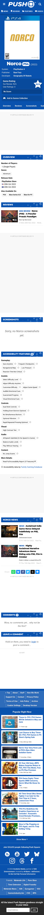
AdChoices (35, 872)
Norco (18, 63)
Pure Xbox (32, 880)
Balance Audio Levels (10, 442)
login (33, 641)
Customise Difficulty (10, 387)
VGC (38, 889)
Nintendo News (10, 889)
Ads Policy (24, 701)
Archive (35, 701)
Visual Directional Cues (11, 399)
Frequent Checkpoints (26, 364)
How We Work (33, 693)
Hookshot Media (19, 869)
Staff (22, 693)
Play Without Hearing (10, 446)
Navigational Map (9, 368)
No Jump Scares (9, 454)
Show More (22, 839)
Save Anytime (8, 364)
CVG (28, 893)
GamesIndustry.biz (16, 893)
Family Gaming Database (31, 467)
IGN (20, 889)
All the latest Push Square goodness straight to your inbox (22, 903)
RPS (34, 893)
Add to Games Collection (15, 98)
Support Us (10, 697)
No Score (7, 91)
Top (7, 693)
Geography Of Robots (22, 76)
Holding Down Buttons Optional (14, 411)
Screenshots (31, 106)
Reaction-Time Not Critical (12, 372)
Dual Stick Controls (10, 407)
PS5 (4, 195)
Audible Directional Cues (11, 391)
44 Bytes (27, 872)
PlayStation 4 (19, 69)
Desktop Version (30, 705)
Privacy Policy (32, 697)
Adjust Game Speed (30, 387)
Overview (7, 106)
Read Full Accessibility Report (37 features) (19, 462)
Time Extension (14, 885)
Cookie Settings (14, 705)
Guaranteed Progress (11, 395)
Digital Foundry (30, 885)
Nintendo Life (19, 880)
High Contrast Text (10, 430)
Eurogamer (29, 889)
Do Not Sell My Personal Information (22, 874)
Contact (21, 697)
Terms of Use (12, 701)
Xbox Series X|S (15, 195)
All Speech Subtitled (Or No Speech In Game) (19, 438)
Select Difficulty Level (10, 380)
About (15, 693)
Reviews (18, 106)
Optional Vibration (9, 419)
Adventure (6, 174)
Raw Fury (17, 72)
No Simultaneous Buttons (12, 415)
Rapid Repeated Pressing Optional (15, 422)
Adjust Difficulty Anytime (12, 384)
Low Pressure (26, 368)
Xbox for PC (28, 195)
